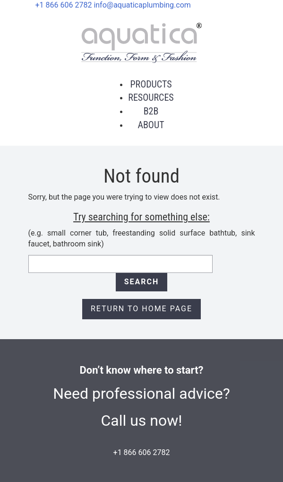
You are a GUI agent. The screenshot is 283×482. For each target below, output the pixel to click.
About (150, 125)
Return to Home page (141, 308)
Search (141, 281)
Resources (150, 97)
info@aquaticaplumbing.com (142, 4)
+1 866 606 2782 (63, 4)
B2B (151, 111)
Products (151, 84)
